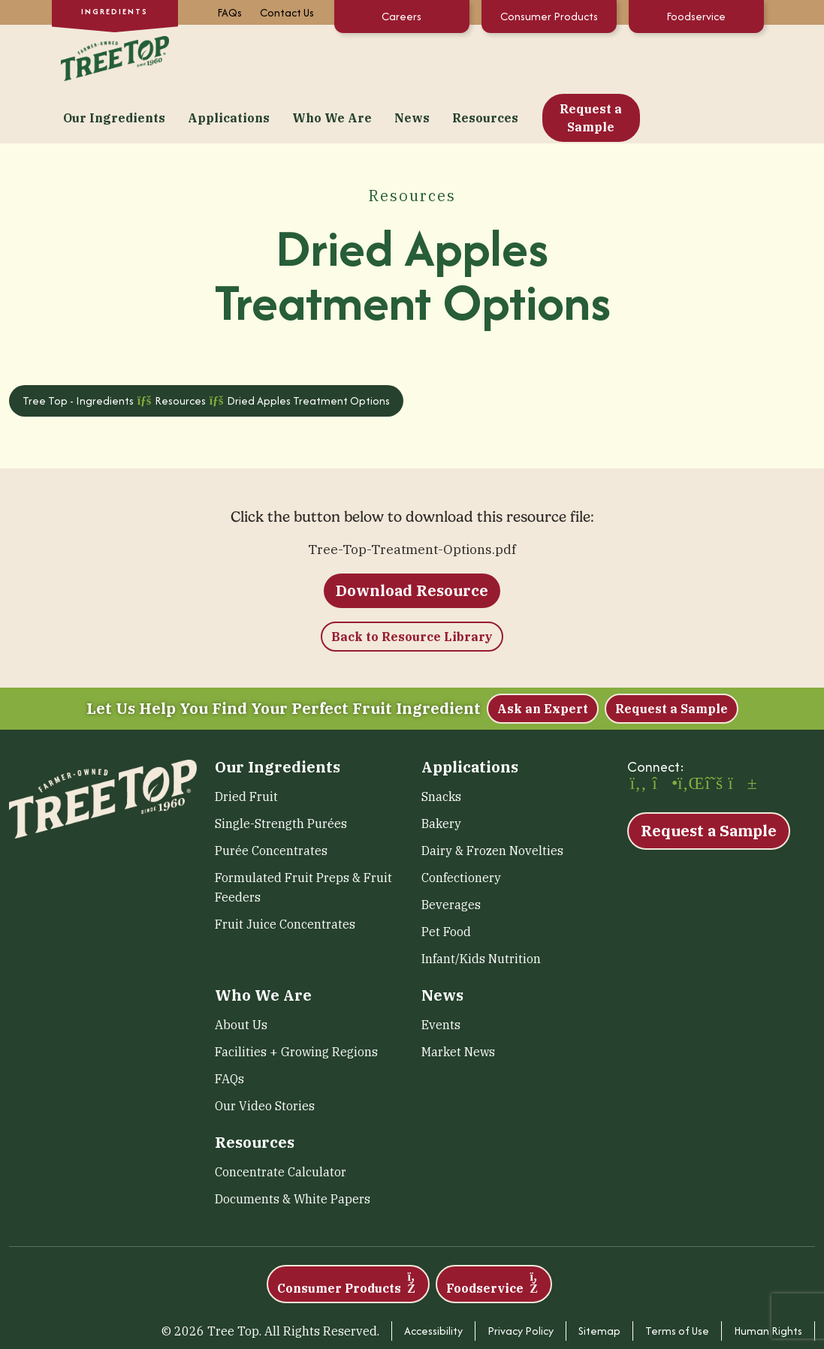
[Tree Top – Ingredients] (112, 55)
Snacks (441, 743)
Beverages (451, 851)
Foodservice (696, 16)
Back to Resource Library (412, 583)
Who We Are (452, 57)
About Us (241, 971)
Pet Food (446, 878)
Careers (401, 16)
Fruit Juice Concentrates (285, 870)
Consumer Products (549, 16)
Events (440, 971)
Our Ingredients (234, 57)
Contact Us (287, 12)
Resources (605, 57)
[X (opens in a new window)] (714, 731)
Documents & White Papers (292, 1145)
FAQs (229, 12)
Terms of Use (677, 1277)
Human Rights (768, 1277)
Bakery (441, 770)
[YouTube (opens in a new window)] (739, 731)
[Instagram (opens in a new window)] (663, 731)
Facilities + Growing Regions (296, 998)
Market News (458, 998)
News (532, 57)
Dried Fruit (246, 743)
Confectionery (461, 824)
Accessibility (433, 1277)
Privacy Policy (520, 1277)
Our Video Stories (265, 1052)
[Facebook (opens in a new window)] (638, 731)
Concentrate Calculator (280, 1118)
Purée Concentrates (271, 797)
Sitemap (599, 1277)
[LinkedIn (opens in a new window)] (689, 731)
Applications (349, 57)
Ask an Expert (542, 655)
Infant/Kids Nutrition (481, 905)
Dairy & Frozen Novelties (492, 797)
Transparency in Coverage (737, 1309)
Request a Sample (711, 57)
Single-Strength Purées (281, 770)
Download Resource (412, 537)
